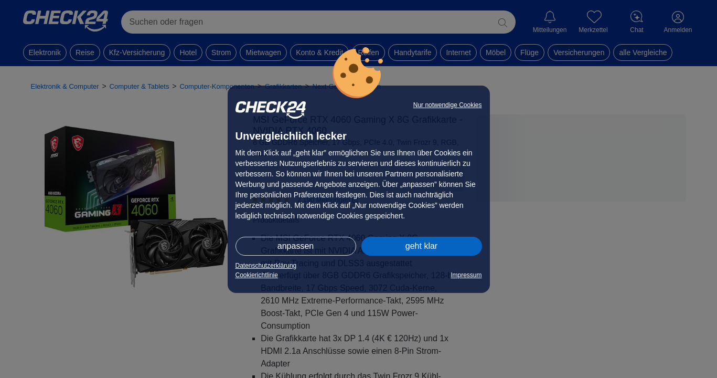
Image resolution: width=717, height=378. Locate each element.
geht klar (421, 246)
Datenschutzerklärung (266, 265)
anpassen (295, 246)
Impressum (466, 275)
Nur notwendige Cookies (447, 105)
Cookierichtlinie (257, 275)
